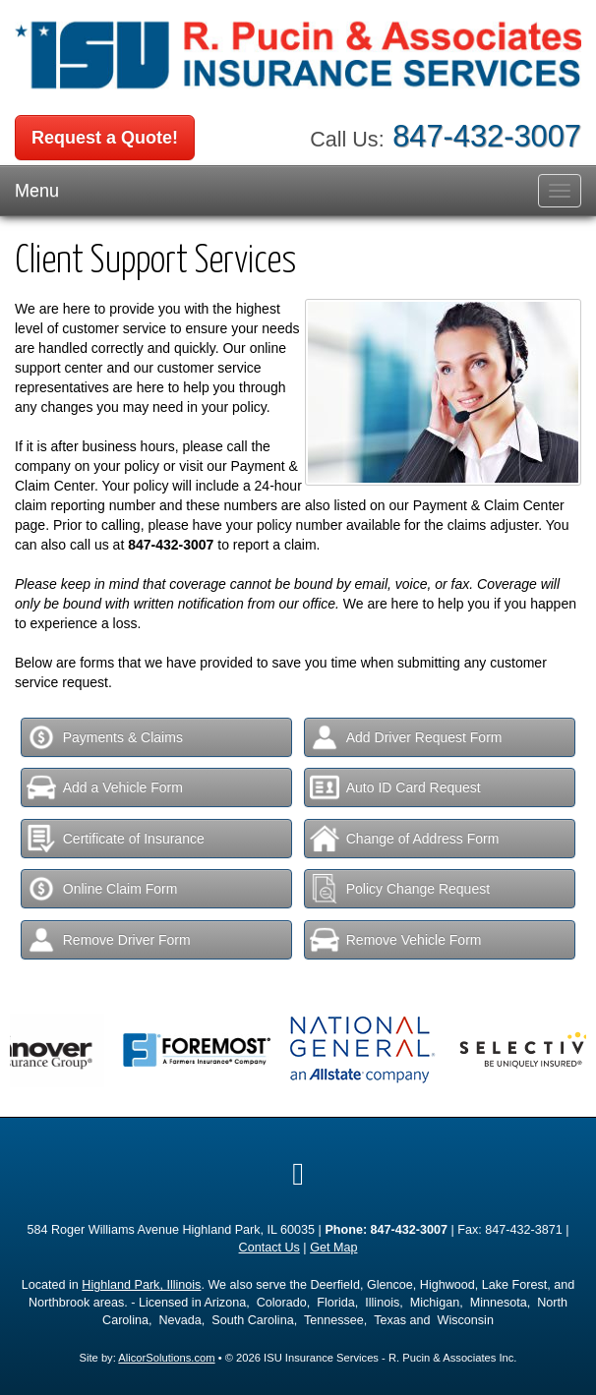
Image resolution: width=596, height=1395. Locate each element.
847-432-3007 (486, 136)
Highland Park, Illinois (141, 1285)
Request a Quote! (104, 137)
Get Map (333, 1247)
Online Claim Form (102, 888)
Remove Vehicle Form (396, 940)
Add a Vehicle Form (105, 787)
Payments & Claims (105, 737)
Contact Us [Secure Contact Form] (269, 1247)
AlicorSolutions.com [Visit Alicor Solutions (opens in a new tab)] (166, 1358)
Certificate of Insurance (116, 838)
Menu (37, 191)
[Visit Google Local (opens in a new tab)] (298, 1174)
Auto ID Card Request (395, 787)
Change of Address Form (405, 838)
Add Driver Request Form (406, 737)
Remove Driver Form (109, 940)
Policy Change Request (400, 888)
